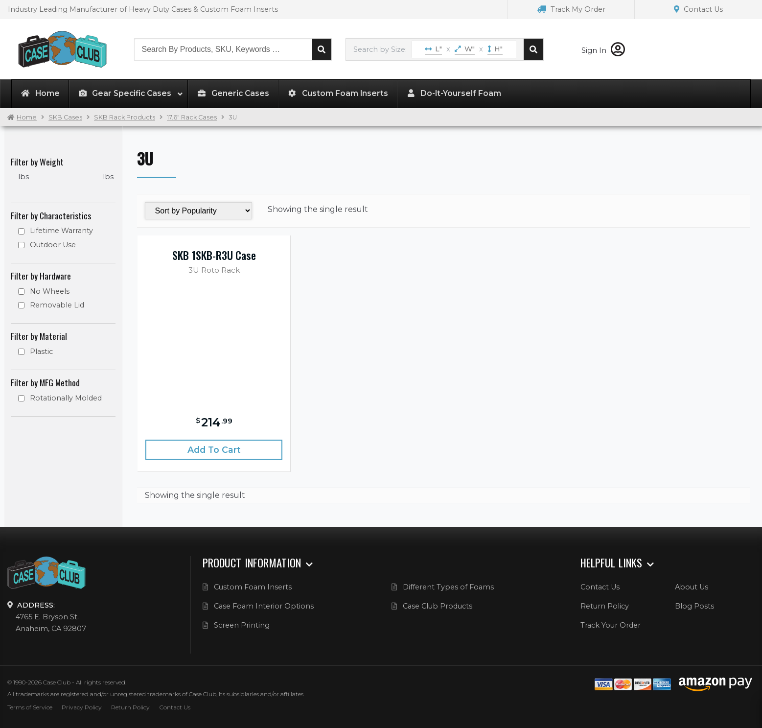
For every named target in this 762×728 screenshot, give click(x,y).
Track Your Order (610, 625)
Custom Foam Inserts (253, 587)
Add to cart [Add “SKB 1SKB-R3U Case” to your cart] (214, 450)
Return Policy (604, 606)
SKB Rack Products (124, 117)
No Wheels (49, 291)
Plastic (41, 351)
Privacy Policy (82, 707)
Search (321, 49)
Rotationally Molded (66, 398)
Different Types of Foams (448, 587)
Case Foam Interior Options (264, 606)
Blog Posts (694, 606)
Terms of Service (29, 707)
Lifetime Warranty (61, 230)
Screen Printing (242, 625)
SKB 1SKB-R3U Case (214, 255)
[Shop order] (198, 210)
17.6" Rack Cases (192, 117)
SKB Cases (65, 117)
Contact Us (698, 9)
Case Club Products (437, 606)
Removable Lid (57, 305)
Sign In (603, 50)
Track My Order (571, 9)
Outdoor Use (53, 244)
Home (27, 117)
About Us (691, 587)
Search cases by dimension (533, 49)
